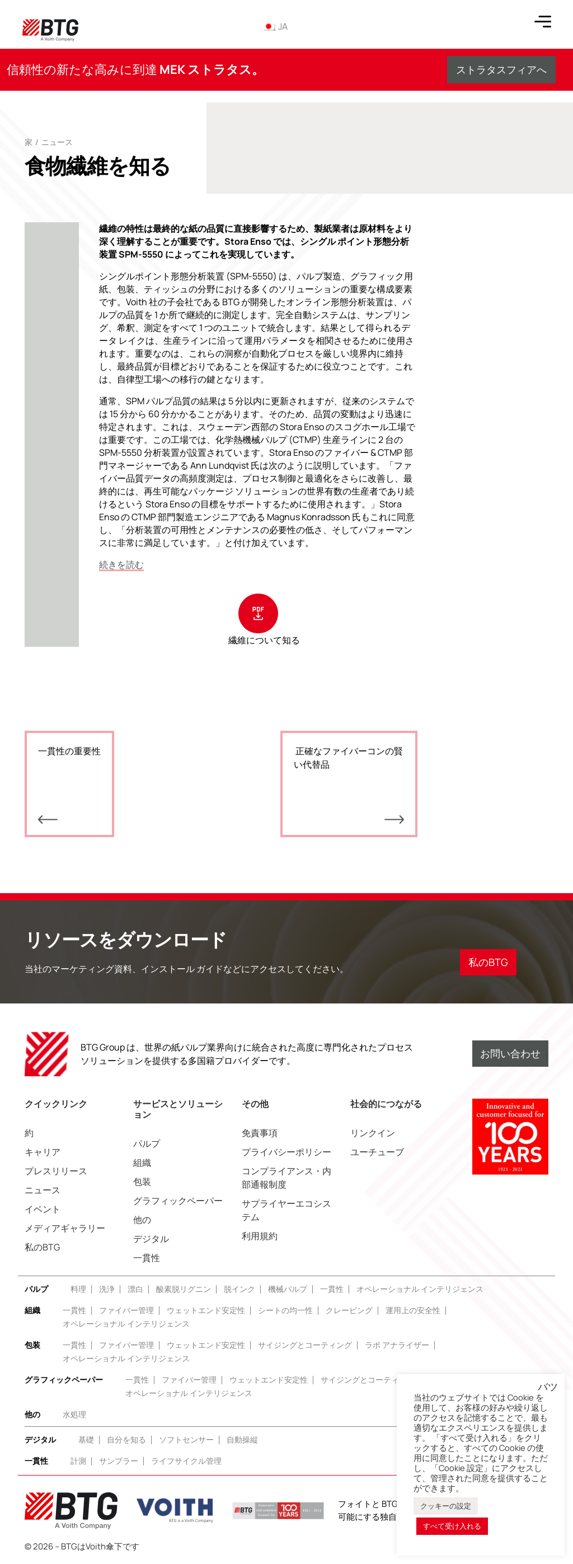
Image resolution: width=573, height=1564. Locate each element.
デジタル (151, 1238)
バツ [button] (548, 1387)
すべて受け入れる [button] (452, 1526)
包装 (142, 1181)
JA (275, 26)
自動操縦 (242, 1439)
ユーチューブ (377, 1152)
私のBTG (42, 1247)
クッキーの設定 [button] (445, 1506)
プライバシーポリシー (286, 1152)
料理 (78, 1288)
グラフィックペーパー (178, 1200)
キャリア (42, 1152)
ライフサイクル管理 (186, 1460)
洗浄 (107, 1288)
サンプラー (118, 1460)
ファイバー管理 (126, 1310)
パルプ (146, 1143)
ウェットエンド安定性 (206, 1310)
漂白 (135, 1288)
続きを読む (121, 564)
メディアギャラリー (65, 1228)
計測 (78, 1460)
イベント (42, 1209)
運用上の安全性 (413, 1310)
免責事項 (260, 1133)
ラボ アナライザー (397, 1344)
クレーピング (349, 1310)
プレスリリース (56, 1171)
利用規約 (260, 1236)
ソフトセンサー (186, 1439)
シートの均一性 (285, 1310)
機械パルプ (287, 1288)
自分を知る (126, 1439)
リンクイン (372, 1133)
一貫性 (146, 1258)
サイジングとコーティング (305, 1344)
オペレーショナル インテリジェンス (419, 1288)
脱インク (239, 1288)
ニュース (57, 142)
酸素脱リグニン (183, 1288)
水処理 (74, 1414)
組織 (142, 1162)
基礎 (86, 1439)
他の (142, 1219)
